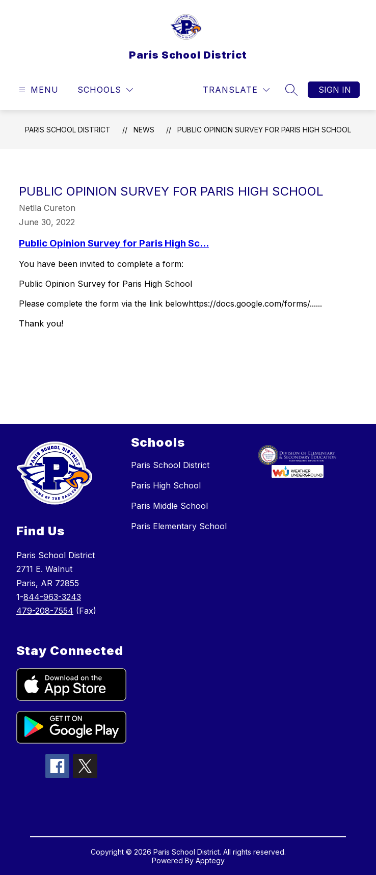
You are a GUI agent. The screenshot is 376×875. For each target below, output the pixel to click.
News (143, 129)
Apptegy (210, 860)
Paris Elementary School (179, 526)
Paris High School (166, 485)
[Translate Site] (236, 90)
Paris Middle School (169, 506)
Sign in (334, 90)
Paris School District (68, 129)
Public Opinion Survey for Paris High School (264, 129)
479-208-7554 (44, 611)
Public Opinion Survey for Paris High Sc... (114, 243)
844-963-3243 (52, 597)
